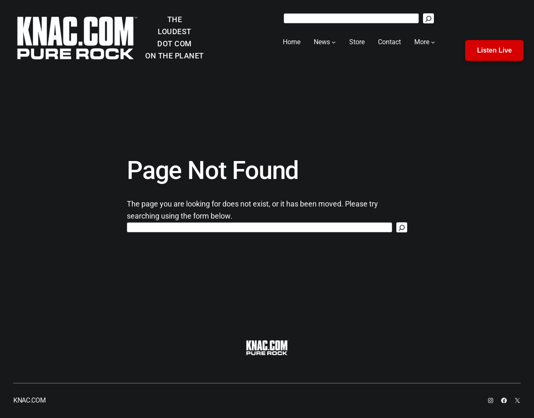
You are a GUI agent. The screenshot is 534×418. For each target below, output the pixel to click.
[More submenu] (433, 42)
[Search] (428, 18)
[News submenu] (334, 42)
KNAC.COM (29, 400)
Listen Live (494, 50)
